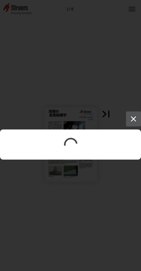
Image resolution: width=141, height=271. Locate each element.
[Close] (133, 118)
